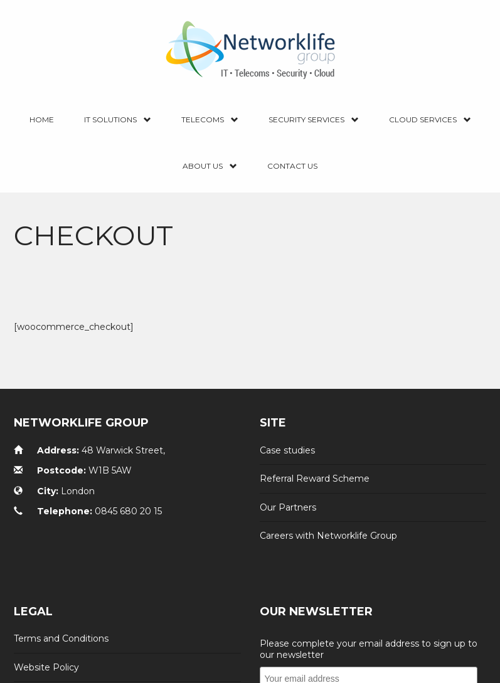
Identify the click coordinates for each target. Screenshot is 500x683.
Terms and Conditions (61, 624)
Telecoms (209, 120)
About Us (210, 166)
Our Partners (288, 493)
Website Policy (46, 653)
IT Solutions (117, 120)
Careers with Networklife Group (328, 521)
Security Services (314, 120)
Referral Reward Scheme (315, 464)
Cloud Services (430, 120)
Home (41, 119)
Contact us (292, 166)
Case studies (287, 436)
